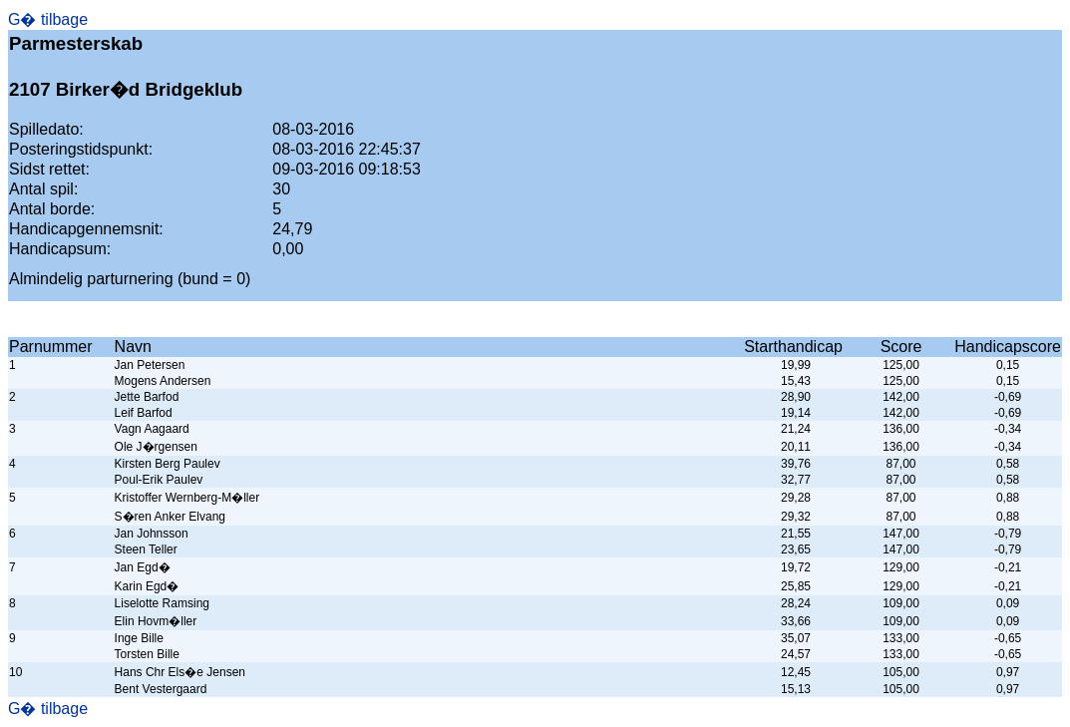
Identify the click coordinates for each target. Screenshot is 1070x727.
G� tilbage (48, 19)
